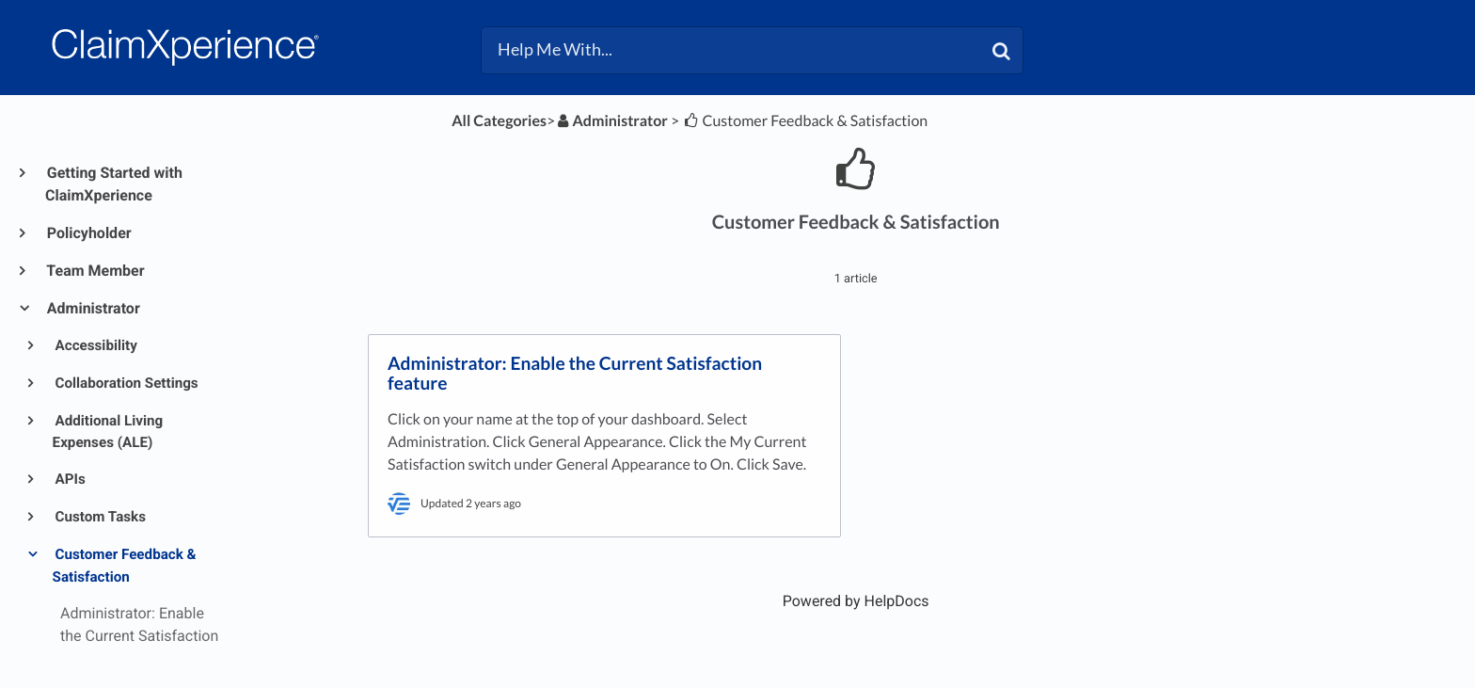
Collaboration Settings (125, 383)
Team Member (95, 271)
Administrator (92, 308)
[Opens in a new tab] (856, 601)
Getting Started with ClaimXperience (113, 184)
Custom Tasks (99, 516)
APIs (69, 479)
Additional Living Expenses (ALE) (108, 432)
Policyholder (88, 233)
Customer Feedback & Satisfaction (125, 565)
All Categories (499, 121)
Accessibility (95, 345)
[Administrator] (611, 121)
